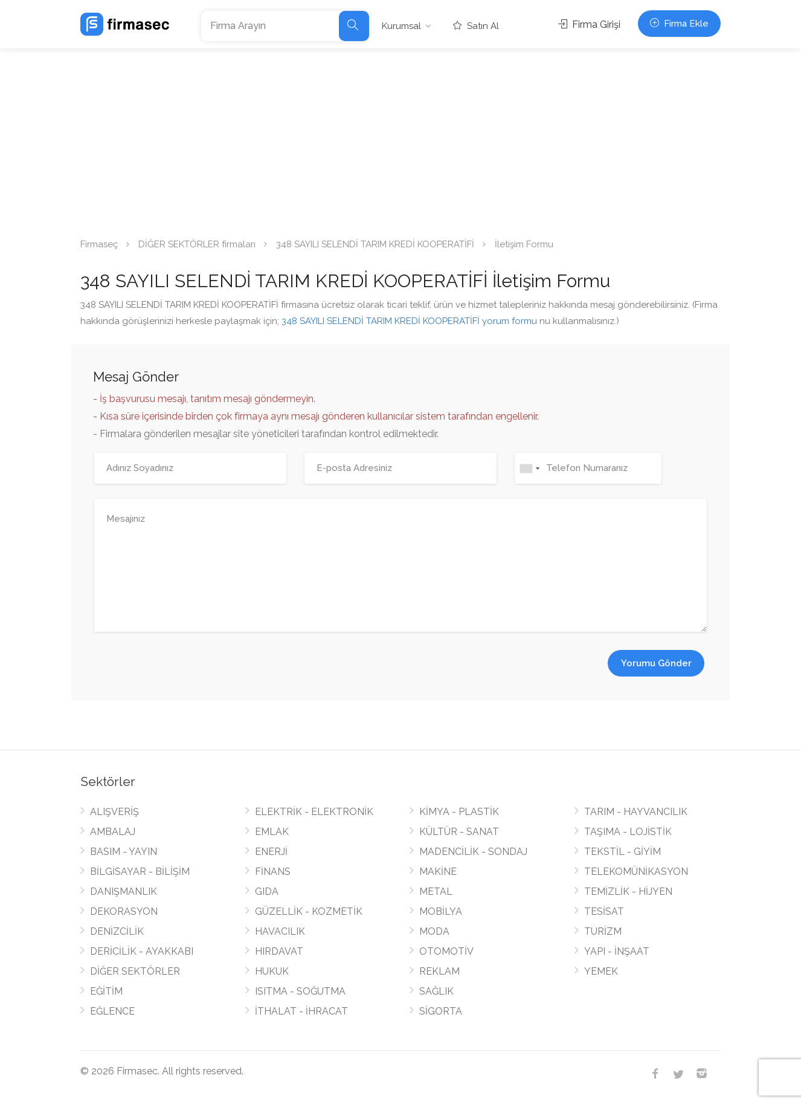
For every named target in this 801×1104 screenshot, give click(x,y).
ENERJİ (271, 851)
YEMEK (601, 971)
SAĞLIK (436, 991)
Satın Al (476, 26)
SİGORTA (440, 1011)
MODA (434, 931)
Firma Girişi (589, 24)
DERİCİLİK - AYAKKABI (141, 951)
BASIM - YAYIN (123, 851)
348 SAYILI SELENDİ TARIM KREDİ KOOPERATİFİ (375, 244)
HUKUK (272, 971)
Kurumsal (401, 26)
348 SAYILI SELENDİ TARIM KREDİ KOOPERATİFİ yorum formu (409, 321)
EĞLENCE (112, 1011)
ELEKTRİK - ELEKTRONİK (314, 811)
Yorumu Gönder (656, 663)
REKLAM (439, 971)
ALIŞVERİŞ (114, 811)
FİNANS (273, 871)
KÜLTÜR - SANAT (459, 831)
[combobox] (529, 468)
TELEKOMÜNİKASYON (636, 871)
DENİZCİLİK (117, 931)
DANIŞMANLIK (123, 891)
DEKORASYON (124, 911)
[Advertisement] (400, 139)
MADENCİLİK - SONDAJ (473, 851)
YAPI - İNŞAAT (616, 951)
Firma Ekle (679, 23)
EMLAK (272, 831)
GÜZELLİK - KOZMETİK (308, 911)
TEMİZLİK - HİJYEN (628, 891)
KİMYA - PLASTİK (459, 811)
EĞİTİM (106, 991)
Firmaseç (99, 244)
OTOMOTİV (446, 951)
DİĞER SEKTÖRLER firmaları (197, 244)
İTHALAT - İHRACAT (301, 1011)
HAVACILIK (280, 931)
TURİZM (603, 931)
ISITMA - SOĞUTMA (300, 991)
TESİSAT (604, 911)
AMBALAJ (112, 831)
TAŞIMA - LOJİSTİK (628, 831)
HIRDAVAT (279, 951)
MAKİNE (438, 871)
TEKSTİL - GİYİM (622, 851)
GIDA (266, 891)
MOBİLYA (440, 911)
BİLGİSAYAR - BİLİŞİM (140, 871)
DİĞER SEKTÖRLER (135, 971)
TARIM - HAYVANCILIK (635, 811)
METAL (435, 891)
